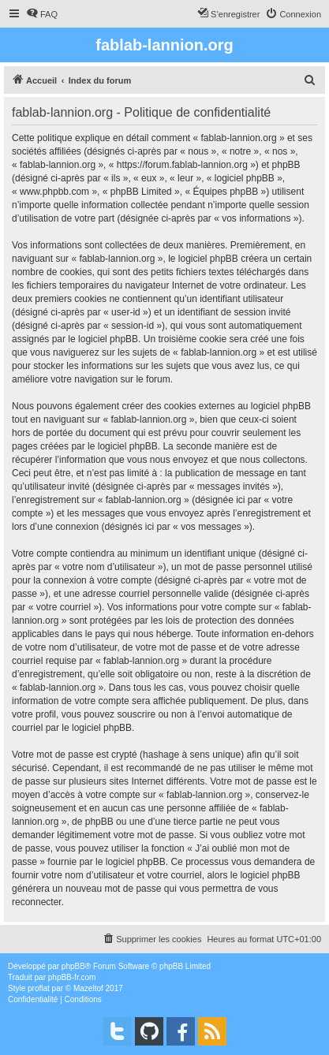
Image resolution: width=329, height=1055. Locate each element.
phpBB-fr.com (72, 977)
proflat (39, 988)
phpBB (73, 966)
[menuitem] (42, 14)
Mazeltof (88, 988)
